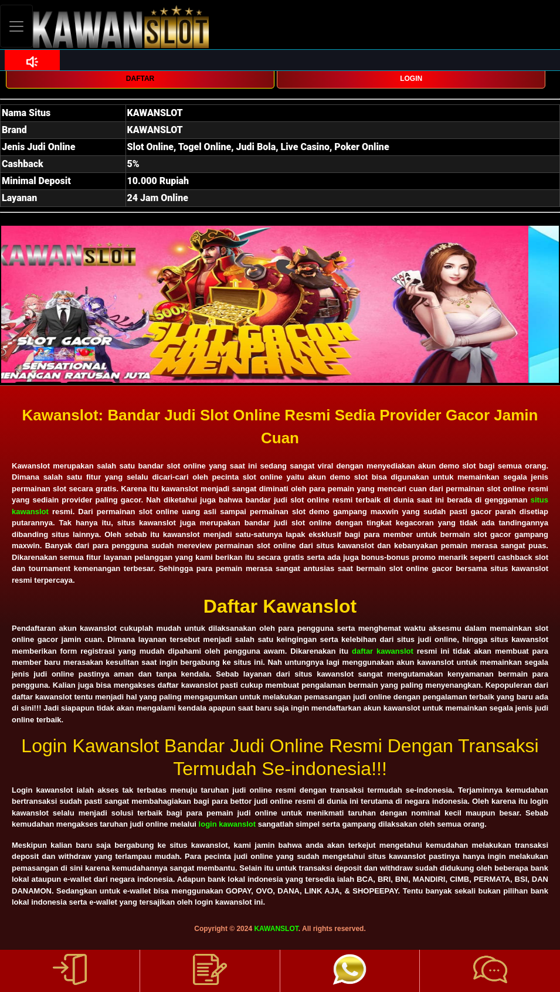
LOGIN (411, 78)
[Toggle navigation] (16, 26)
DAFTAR (140, 78)
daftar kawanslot (382, 651)
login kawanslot (227, 824)
